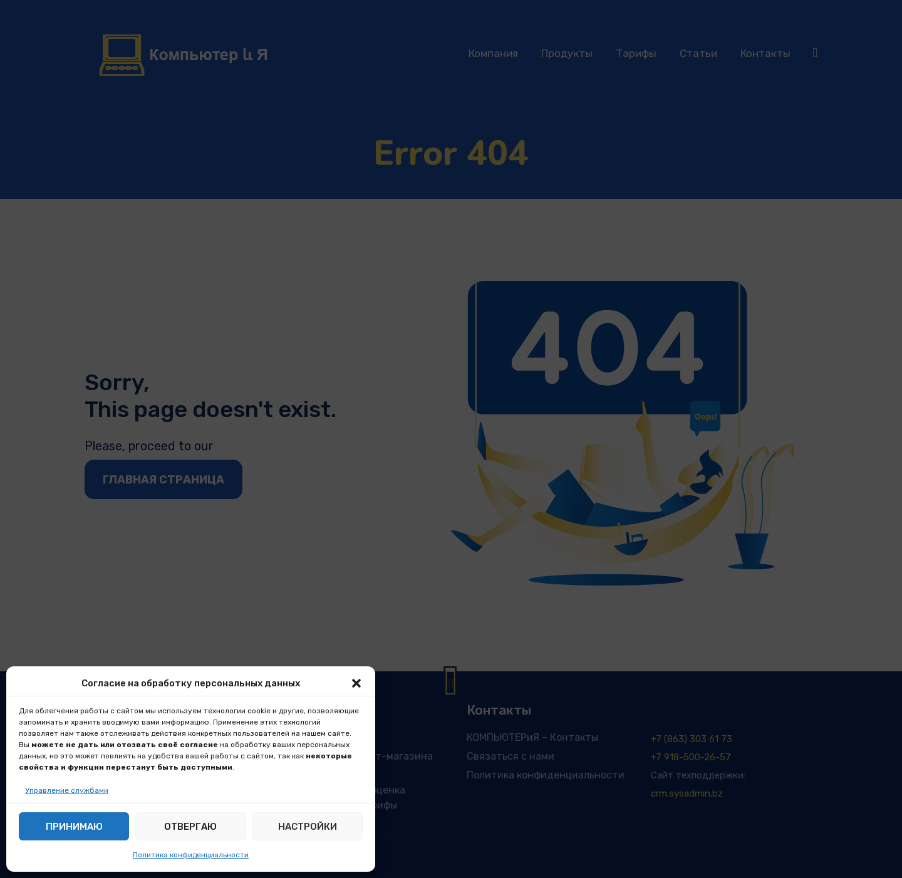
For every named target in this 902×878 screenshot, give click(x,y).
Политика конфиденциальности (191, 854)
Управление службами (66, 790)
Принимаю (74, 826)
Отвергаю (190, 826)
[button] (356, 683)
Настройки (307, 826)
